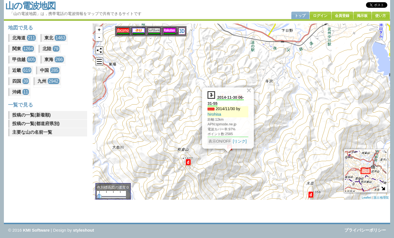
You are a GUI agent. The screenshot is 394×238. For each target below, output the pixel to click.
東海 (54, 59)
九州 (48, 81)
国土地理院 (381, 197)
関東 (23, 49)
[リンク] (240, 141)
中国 (49, 70)
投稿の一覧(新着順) (31, 115)
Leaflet (366, 197)
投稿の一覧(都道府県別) (36, 123)
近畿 (21, 70)
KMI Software (36, 230)
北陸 (50, 49)
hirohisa (214, 114)
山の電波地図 (30, 6)
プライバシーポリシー (365, 230)
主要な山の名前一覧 (32, 132)
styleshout (83, 230)
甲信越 (24, 59)
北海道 (24, 38)
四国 (20, 81)
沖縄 (20, 92)
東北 (55, 38)
